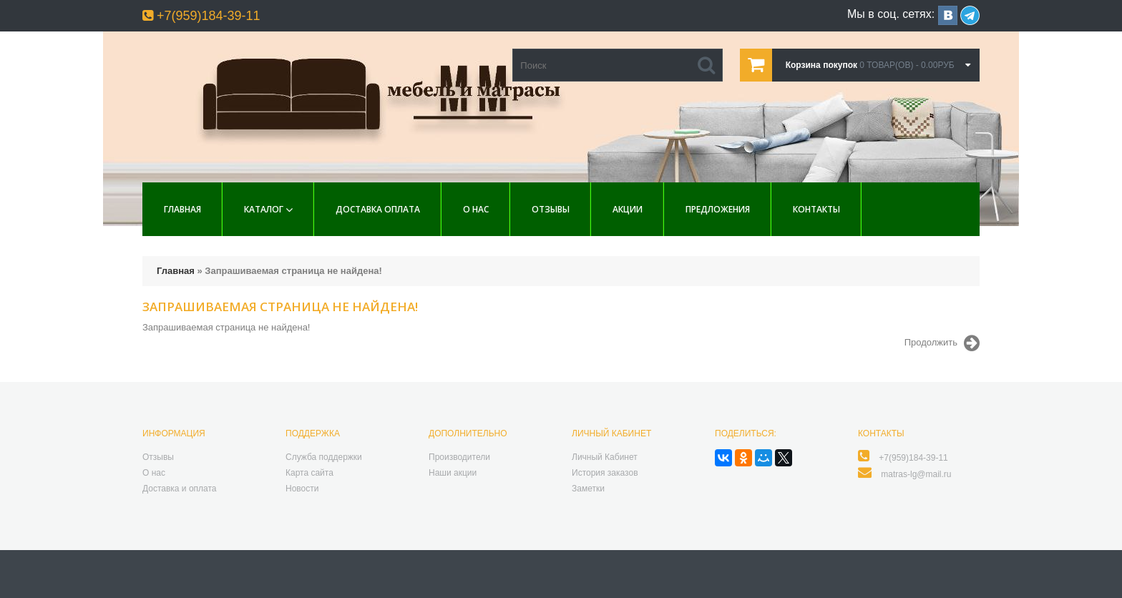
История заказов (605, 473)
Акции (628, 209)
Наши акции (453, 473)
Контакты (816, 209)
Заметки (588, 489)
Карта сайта (309, 473)
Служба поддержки (324, 457)
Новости (302, 489)
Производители (459, 457)
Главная (182, 209)
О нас (476, 209)
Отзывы (551, 209)
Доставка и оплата (179, 489)
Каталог (263, 209)
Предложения (718, 209)
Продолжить (942, 343)
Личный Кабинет (605, 457)
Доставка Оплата (378, 209)
